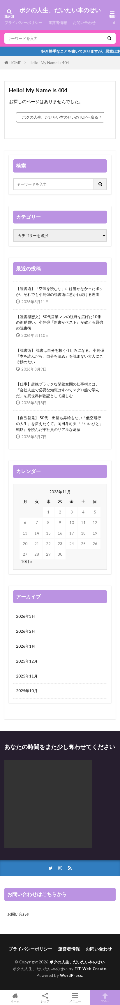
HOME (15, 62)
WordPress (71, 975)
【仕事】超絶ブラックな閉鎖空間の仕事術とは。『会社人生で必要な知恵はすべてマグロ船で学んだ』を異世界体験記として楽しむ (57, 390)
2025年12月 (27, 661)
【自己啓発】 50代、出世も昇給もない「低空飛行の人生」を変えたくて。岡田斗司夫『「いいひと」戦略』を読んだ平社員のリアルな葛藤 (59, 423)
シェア (45, 998)
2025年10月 (27, 690)
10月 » (26, 561)
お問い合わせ (84, 22)
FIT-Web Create (90, 968)
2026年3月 (25, 616)
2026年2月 (25, 631)
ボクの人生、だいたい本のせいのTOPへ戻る (60, 117)
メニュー (75, 998)
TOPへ (105, 998)
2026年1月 (25, 646)
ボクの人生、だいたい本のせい (60, 10)
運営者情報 (57, 22)
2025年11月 (27, 676)
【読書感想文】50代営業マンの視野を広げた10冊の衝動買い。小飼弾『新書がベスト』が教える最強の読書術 (59, 322)
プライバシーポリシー (23, 22)
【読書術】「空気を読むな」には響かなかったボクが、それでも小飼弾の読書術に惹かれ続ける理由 (59, 291)
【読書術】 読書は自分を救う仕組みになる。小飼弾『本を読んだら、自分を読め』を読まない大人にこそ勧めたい (60, 356)
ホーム (15, 998)
